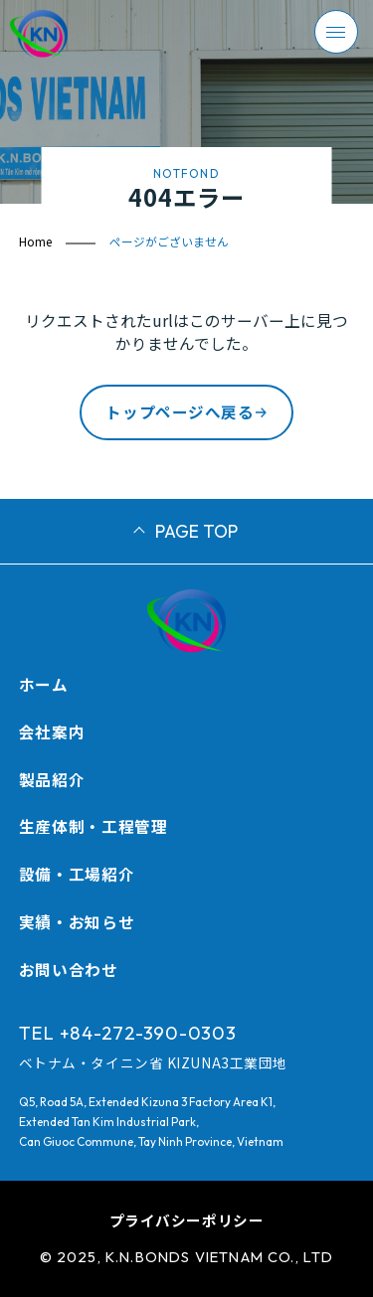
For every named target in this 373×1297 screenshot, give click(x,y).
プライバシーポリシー (187, 1220)
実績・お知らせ (76, 921)
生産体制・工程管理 (93, 826)
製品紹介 (52, 779)
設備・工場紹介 (76, 874)
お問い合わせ (68, 969)
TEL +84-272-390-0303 (128, 1033)
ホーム (44, 684)
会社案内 (52, 731)
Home (35, 241)
